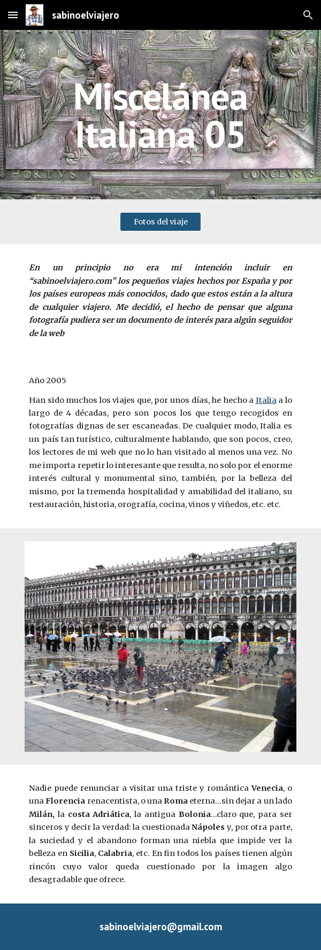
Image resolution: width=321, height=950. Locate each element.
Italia (266, 400)
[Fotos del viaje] (160, 222)
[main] (160, 115)
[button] (13, 14)
